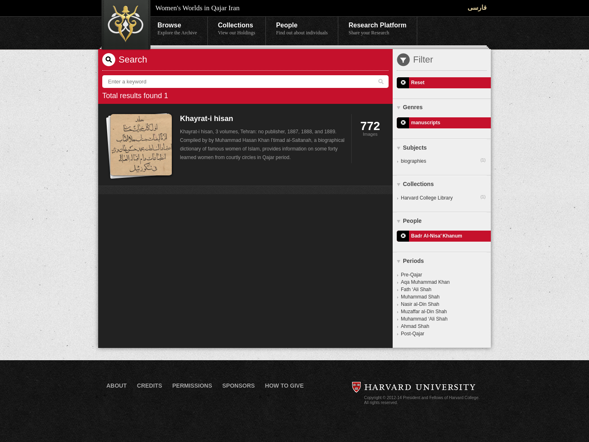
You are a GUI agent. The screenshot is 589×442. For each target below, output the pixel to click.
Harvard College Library (443, 197)
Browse (177, 29)
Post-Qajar (412, 334)
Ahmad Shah (415, 326)
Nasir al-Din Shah (420, 304)
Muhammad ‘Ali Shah (424, 319)
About (116, 385)
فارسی (477, 7)
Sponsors (238, 385)
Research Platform (377, 29)
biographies (443, 160)
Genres (413, 107)
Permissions (192, 385)
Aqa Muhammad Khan (425, 282)
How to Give (284, 385)
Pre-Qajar (411, 275)
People (302, 29)
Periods (413, 261)
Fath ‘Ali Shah (416, 289)
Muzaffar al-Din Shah (424, 311)
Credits (149, 385)
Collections (236, 29)
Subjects (415, 147)
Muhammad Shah (420, 297)
